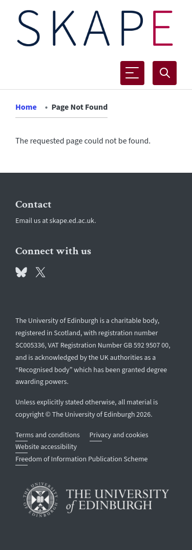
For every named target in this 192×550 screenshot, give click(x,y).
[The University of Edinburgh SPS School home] (95, 28)
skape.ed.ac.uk (72, 221)
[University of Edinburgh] (96, 499)
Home (26, 107)
